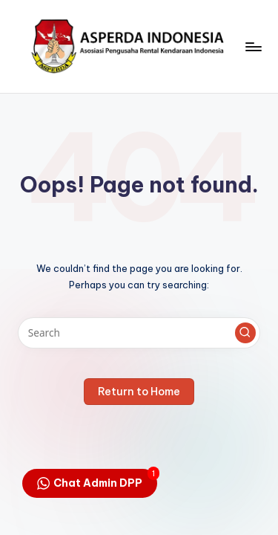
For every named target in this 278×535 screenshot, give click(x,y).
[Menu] (252, 46)
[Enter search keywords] (139, 332)
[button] (245, 332)
